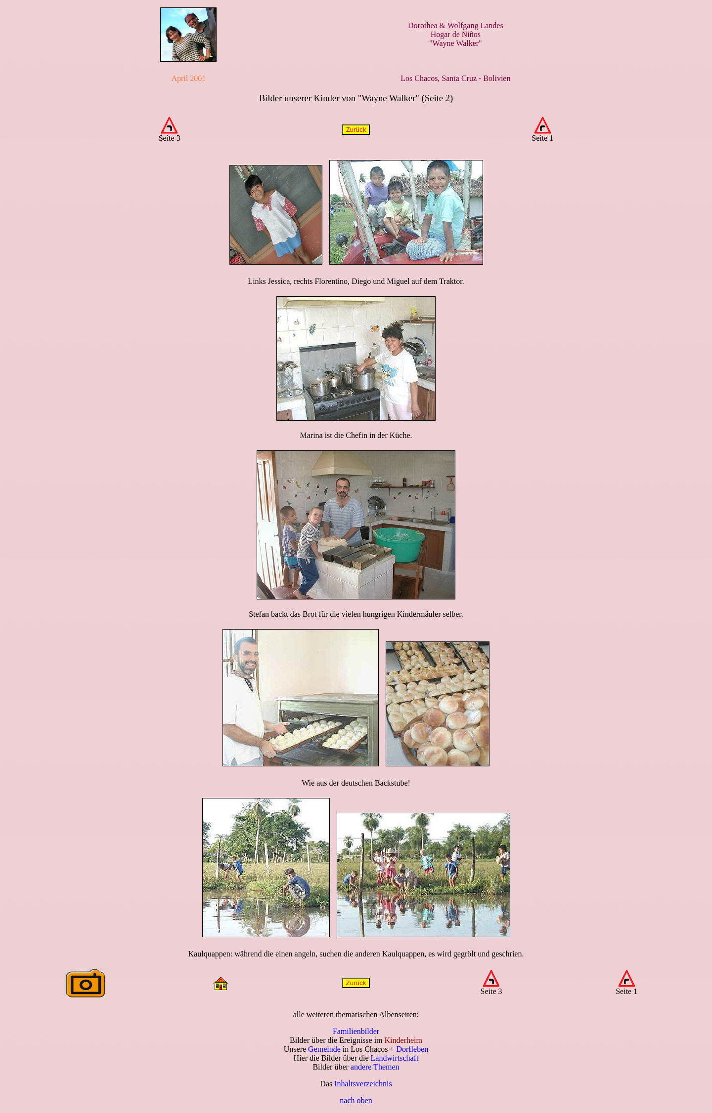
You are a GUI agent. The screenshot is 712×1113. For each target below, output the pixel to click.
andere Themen (375, 1067)
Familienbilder (356, 1031)
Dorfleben (412, 1049)
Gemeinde (324, 1049)
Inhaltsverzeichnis (363, 1083)
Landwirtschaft (395, 1058)
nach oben (356, 1100)
